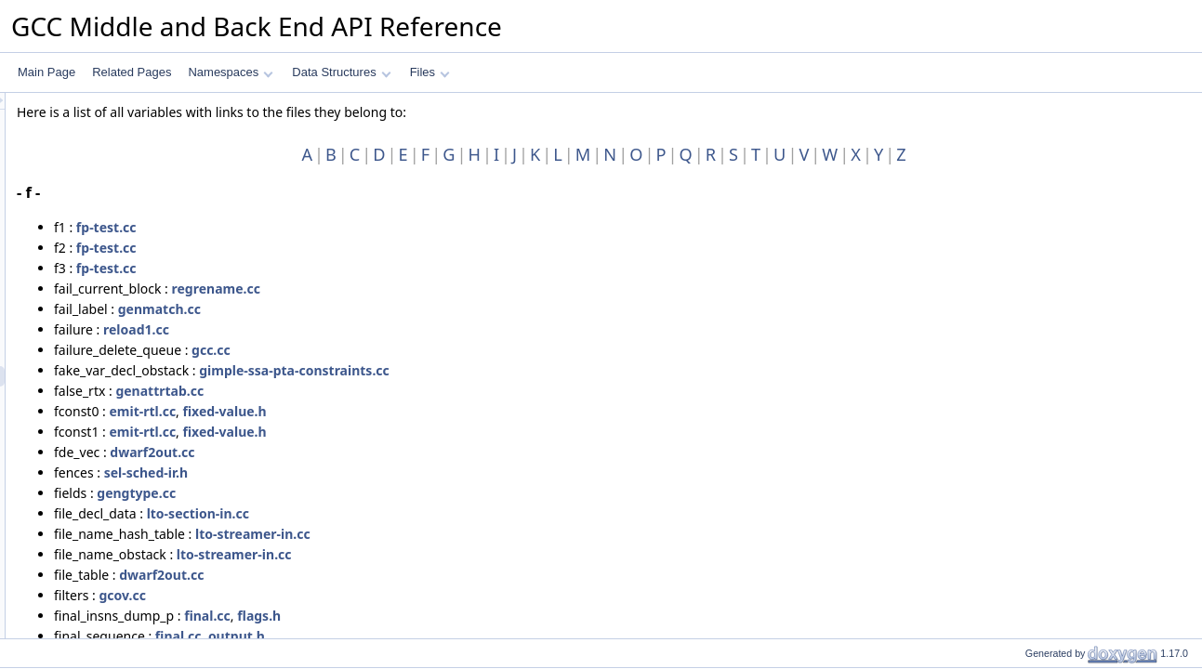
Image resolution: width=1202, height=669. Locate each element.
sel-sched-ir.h (378, 472)
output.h (469, 636)
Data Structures (341, 72)
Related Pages (131, 72)
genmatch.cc (391, 309)
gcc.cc (443, 350)
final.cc (439, 615)
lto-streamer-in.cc (485, 534)
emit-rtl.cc (374, 411)
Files (430, 72)
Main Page (46, 72)
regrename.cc (448, 288)
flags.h (491, 615)
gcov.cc (355, 595)
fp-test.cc (339, 227)
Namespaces (230, 72)
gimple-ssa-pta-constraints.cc (526, 370)
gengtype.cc (368, 493)
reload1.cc (369, 329)
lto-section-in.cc (430, 513)
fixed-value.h (457, 411)
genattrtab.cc (392, 391)
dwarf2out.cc (384, 452)
